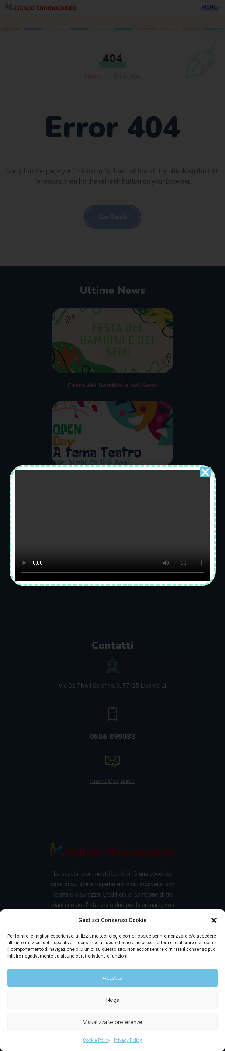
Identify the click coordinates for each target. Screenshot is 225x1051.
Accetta (112, 978)
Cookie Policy (96, 1040)
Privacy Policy (128, 1040)
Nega (113, 1000)
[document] (112, 525)
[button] (214, 920)
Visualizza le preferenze (112, 1022)
